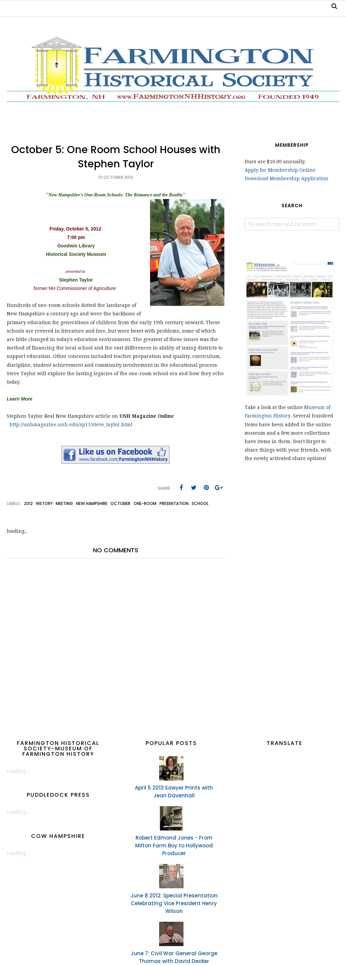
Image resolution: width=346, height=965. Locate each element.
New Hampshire (91, 503)
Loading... (18, 771)
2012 (28, 503)
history (44, 503)
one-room (144, 503)
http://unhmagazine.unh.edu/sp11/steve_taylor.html (70, 424)
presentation (174, 503)
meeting (64, 503)
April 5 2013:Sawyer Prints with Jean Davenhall (174, 791)
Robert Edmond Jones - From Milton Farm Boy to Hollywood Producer (174, 845)
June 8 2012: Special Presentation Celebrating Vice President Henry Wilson (174, 903)
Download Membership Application (286, 178)
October (120, 503)
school (200, 503)
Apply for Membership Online (280, 170)
